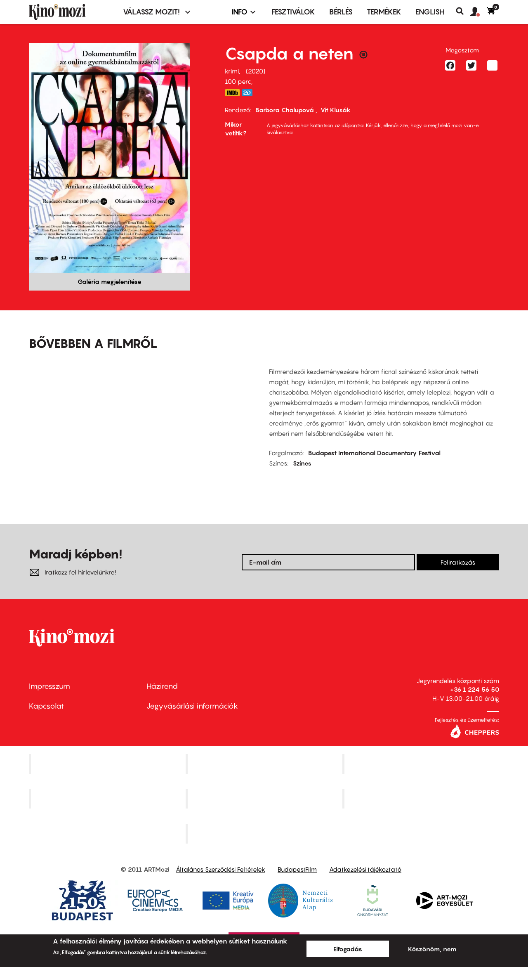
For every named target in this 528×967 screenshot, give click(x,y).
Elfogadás (347, 949)
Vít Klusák (336, 109)
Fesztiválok (293, 11)
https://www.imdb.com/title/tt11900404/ (232, 92)
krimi (232, 71)
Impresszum (49, 686)
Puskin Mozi (108, 798)
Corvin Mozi (108, 763)
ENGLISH (430, 11)
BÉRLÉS (341, 11)
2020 (255, 71)
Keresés (463, 11)
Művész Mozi (421, 763)
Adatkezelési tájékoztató (365, 869)
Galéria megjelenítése (109, 281)
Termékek (384, 11)
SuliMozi (264, 798)
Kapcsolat (46, 706)
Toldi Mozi (265, 833)
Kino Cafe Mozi (265, 763)
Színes (302, 463)
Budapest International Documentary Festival (374, 452)
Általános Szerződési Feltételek (220, 869)
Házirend (162, 686)
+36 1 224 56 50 (474, 689)
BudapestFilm (297, 869)
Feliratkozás (458, 562)
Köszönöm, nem (432, 949)
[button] (478, 12)
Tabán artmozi (422, 798)
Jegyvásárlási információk (192, 706)
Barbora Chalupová (285, 109)
